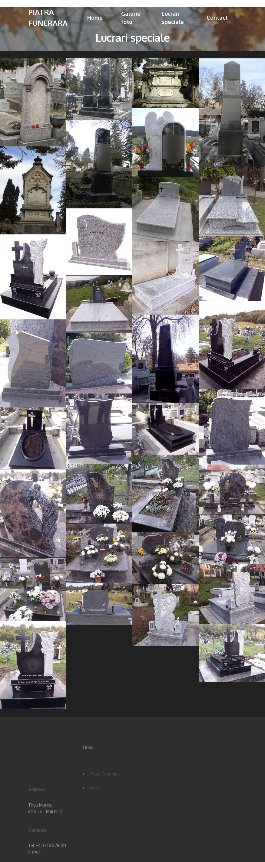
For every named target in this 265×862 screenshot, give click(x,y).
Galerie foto (131, 17)
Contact (217, 17)
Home (95, 17)
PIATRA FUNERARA (48, 17)
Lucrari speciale (173, 17)
